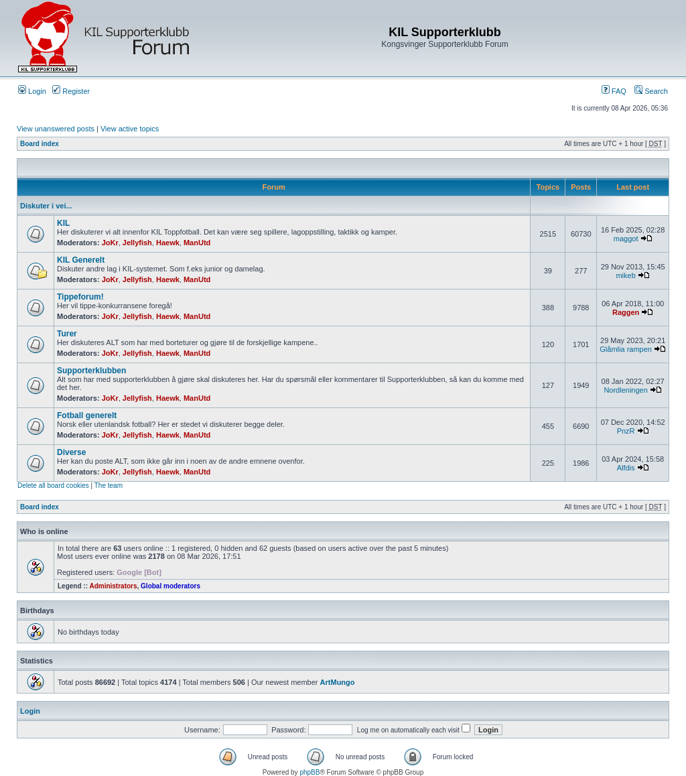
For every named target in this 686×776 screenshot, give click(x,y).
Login (32, 91)
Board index (39, 143)
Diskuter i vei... (46, 206)
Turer (67, 333)
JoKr (110, 243)
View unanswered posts (55, 129)
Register (71, 91)
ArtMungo (337, 682)
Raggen (625, 312)
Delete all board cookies (53, 485)
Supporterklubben (91, 370)
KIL (63, 223)
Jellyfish (137, 243)
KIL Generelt (81, 260)
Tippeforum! (80, 297)
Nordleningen (625, 390)
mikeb (625, 275)
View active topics (129, 129)
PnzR (626, 431)
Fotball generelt (87, 415)
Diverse (71, 452)
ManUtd (197, 243)
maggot (626, 239)
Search (651, 91)
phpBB (309, 772)
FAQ (614, 91)
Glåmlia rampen (626, 349)
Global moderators (170, 586)
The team (108, 485)
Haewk (168, 243)
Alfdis (626, 468)
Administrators (113, 586)
